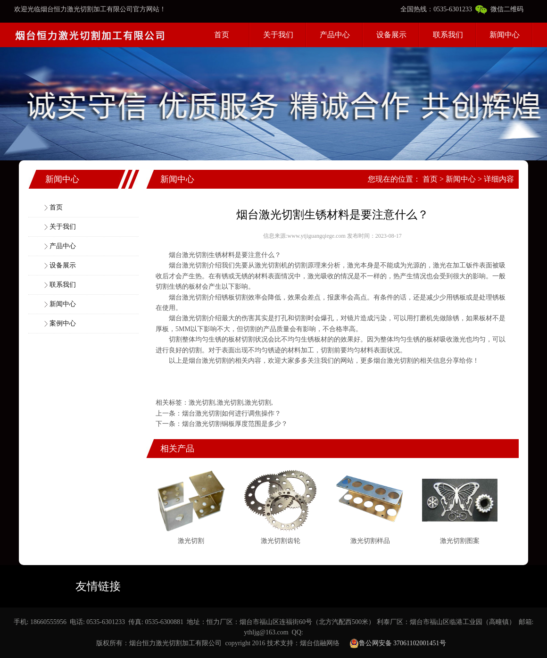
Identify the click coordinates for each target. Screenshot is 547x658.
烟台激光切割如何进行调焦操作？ (231, 413)
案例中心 (63, 323)
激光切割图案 (460, 540)
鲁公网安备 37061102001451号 (397, 643)
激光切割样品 (370, 540)
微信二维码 (499, 9)
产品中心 (335, 35)
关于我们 (278, 35)
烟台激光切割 (188, 254)
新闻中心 (504, 35)
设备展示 (391, 35)
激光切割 (195, 265)
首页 (221, 35)
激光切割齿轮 (280, 540)
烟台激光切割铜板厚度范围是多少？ (235, 423)
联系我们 (448, 35)
